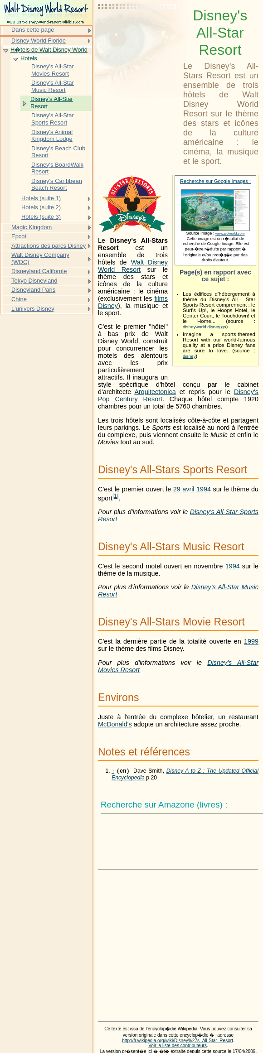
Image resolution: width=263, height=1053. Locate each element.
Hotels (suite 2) (41, 207)
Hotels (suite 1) (41, 198)
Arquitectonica (154, 391)
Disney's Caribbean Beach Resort (56, 185)
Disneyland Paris (33, 289)
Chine (19, 299)
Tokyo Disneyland (34, 280)
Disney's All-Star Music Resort (52, 86)
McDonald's (115, 724)
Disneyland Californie (39, 271)
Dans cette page (32, 29)
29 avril (184, 489)
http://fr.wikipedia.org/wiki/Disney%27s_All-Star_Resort (177, 1041)
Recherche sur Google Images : (215, 181)
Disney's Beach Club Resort (58, 152)
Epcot (18, 236)
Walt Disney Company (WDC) (40, 258)
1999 (251, 641)
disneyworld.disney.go (204, 326)
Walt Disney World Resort (133, 266)
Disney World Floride (38, 40)
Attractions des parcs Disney (48, 245)
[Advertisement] (139, 29)
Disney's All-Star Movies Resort (52, 70)
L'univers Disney (32, 308)
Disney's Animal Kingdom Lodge (52, 136)
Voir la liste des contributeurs (177, 1046)
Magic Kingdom (31, 227)
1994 (203, 489)
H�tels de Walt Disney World (49, 49)
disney (189, 356)
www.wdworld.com (229, 233)
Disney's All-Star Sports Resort (52, 119)
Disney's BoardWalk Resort (57, 168)
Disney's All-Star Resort (51, 103)
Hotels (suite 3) (41, 216)
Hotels (28, 58)
